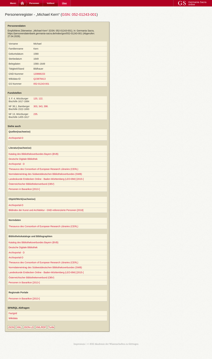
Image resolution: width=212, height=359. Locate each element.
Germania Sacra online (197, 3)
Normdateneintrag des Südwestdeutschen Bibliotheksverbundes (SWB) (45, 174)
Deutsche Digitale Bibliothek (23, 159)
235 (35, 114)
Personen (34, 3)
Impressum (79, 343)
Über (64, 3)
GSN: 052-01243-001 (79, 14)
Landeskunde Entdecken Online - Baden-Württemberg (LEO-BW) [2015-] (46, 179)
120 (35, 98)
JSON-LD (29, 327)
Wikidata (13, 318)
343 (40, 106)
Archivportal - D (17, 164)
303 (35, 106)
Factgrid (13, 313)
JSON (11, 327)
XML (19, 327)
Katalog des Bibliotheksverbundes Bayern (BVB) (33, 154)
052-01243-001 (41, 83)
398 (46, 106)
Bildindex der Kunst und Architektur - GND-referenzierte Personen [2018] (46, 210)
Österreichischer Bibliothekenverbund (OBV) (31, 184)
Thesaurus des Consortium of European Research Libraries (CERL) (43, 169)
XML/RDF (41, 327)
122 (40, 98)
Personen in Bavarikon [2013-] (24, 189)
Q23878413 (39, 78)
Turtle (51, 327)
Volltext (50, 3)
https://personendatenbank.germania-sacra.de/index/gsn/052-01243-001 (45, 33)
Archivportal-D (16, 138)
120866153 (39, 74)
